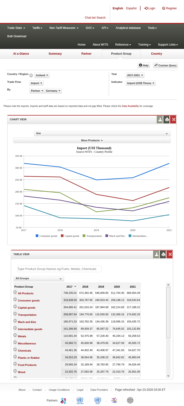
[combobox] (38, 278)
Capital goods (26, 307)
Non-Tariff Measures (64, 28)
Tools (152, 28)
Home (82, 44)
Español (131, 8)
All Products (26, 293)
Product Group (121, 53)
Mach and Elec (27, 322)
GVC (90, 28)
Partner (86, 53)
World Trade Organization (114, 400)
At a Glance (21, 53)
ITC (64, 400)
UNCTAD (81, 400)
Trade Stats (16, 28)
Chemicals (24, 350)
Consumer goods (29, 300)
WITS (48, 12)
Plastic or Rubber (29, 357)
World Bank (131, 400)
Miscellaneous (27, 343)
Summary (55, 53)
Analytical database (128, 28)
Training (144, 44)
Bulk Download (16, 36)
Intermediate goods (30, 329)
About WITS (100, 44)
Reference (123, 44)
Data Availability (130, 106)
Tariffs (37, 28)
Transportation (27, 314)
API (105, 28)
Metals (22, 336)
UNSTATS (98, 400)
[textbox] (59, 269)
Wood (21, 372)
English (118, 8)
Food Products (27, 365)
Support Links (168, 44)
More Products (92, 140)
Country (156, 53)
